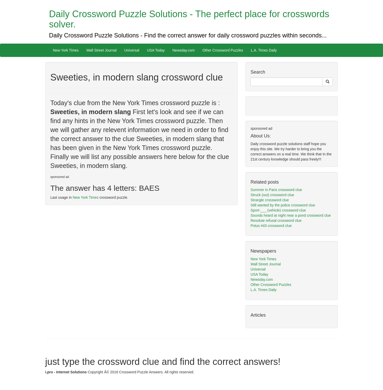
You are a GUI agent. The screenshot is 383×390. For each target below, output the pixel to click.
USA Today (156, 50)
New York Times (66, 50)
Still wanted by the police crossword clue (283, 205)
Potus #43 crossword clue (271, 226)
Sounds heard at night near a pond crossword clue (291, 215)
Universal (131, 50)
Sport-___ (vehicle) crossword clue (278, 210)
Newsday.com (184, 50)
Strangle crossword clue (270, 200)
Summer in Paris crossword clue (276, 190)
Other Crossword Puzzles (222, 50)
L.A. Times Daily (264, 50)
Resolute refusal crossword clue (276, 220)
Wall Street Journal (101, 50)
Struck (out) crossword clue (272, 195)
